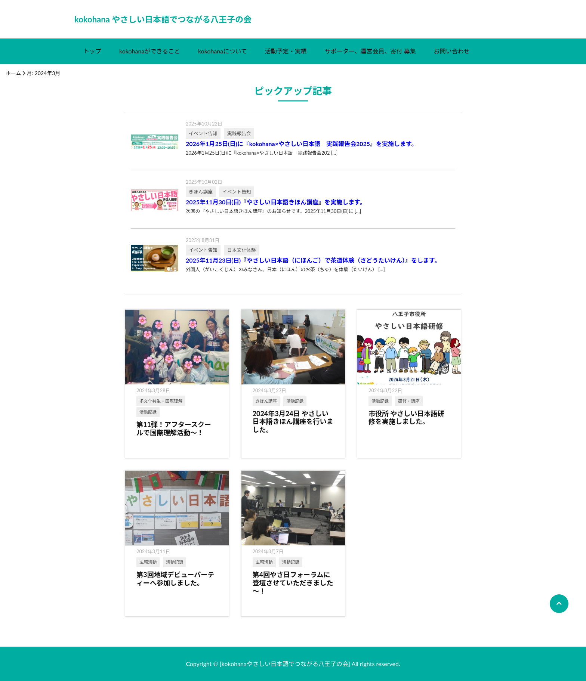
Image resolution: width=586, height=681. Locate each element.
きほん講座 (266, 401)
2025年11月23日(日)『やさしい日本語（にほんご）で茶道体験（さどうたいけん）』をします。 (313, 260)
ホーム (13, 73)
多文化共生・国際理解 (160, 401)
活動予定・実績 (286, 51)
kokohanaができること (149, 51)
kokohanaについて (222, 51)
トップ (92, 51)
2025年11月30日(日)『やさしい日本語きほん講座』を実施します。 (276, 202)
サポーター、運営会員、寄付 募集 (370, 51)
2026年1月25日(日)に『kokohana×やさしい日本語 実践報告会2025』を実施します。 (301, 144)
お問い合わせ (452, 51)
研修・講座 (409, 401)
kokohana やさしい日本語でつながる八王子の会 (163, 19)
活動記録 (148, 411)
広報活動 (148, 562)
